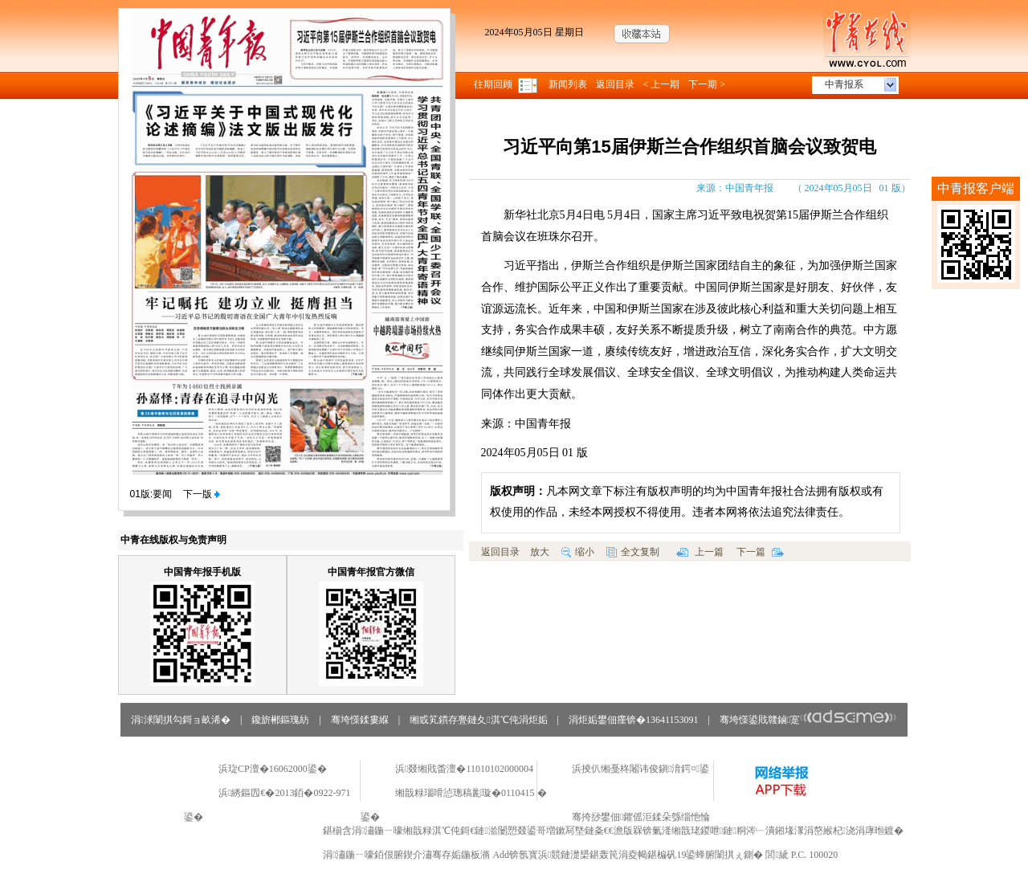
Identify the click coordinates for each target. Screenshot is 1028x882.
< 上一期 (661, 84)
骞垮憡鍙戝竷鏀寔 (808, 719)
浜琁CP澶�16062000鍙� (272, 768)
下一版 (201, 494)
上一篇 (700, 551)
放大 (539, 551)
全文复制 (632, 551)
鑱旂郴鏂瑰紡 (280, 719)
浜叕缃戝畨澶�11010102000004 (464, 768)
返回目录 (615, 84)
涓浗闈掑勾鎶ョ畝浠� (180, 719)
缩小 (577, 551)
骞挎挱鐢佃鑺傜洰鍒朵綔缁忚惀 (641, 817)
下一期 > (706, 84)
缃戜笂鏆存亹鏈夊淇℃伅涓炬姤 (478, 719)
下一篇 (760, 551)
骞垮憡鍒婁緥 (360, 719)
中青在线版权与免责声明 (173, 539)
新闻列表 (568, 84)
